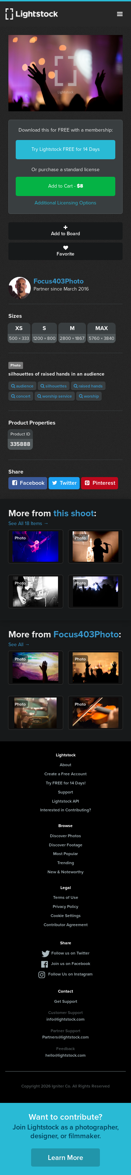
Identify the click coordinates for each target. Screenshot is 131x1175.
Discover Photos (65, 836)
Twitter (64, 483)
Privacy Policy (65, 906)
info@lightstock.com (65, 1019)
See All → (19, 644)
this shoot (73, 513)
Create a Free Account (65, 774)
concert (20, 396)
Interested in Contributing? (65, 810)
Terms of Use (65, 897)
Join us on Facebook (70, 963)
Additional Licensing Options (65, 203)
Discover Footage (65, 845)
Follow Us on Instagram (70, 974)
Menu (119, 14)
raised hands (88, 386)
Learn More (65, 1157)
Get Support (65, 1001)
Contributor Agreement (66, 925)
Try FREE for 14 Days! (66, 783)
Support (65, 792)
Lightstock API (65, 801)
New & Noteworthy (65, 872)
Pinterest (99, 483)
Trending (65, 863)
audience (22, 386)
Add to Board (65, 231)
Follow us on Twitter (70, 953)
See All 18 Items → (28, 523)
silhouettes (54, 386)
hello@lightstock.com (65, 1055)
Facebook (27, 483)
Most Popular (65, 853)
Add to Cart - (65, 186)
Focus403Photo (58, 281)
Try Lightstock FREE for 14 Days (65, 149)
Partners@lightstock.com (65, 1037)
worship (89, 396)
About (65, 765)
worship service (54, 396)
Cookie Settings (66, 915)
